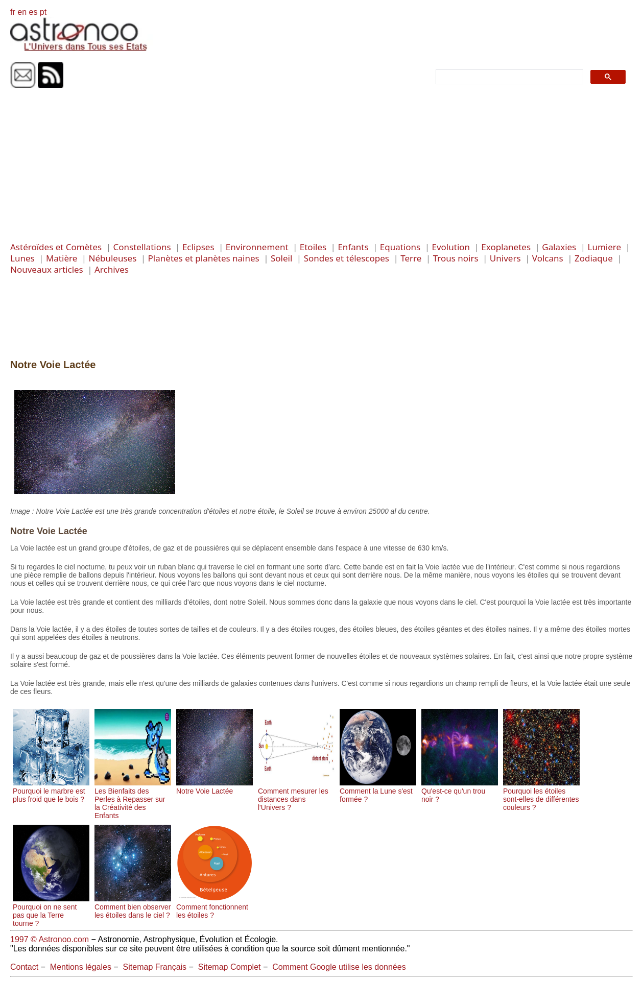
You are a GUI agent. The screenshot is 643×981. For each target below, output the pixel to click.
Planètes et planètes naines (203, 258)
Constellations (142, 247)
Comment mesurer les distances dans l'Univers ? (296, 795)
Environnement (257, 247)
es (33, 12)
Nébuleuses (113, 258)
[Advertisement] (321, 164)
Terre (410, 258)
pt (43, 12)
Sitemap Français (155, 967)
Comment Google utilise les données (339, 967)
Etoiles (313, 247)
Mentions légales (80, 967)
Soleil (281, 258)
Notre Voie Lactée (214, 787)
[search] (508, 77)
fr (12, 12)
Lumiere (605, 247)
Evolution (451, 247)
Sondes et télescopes (346, 258)
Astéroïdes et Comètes (56, 247)
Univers (505, 258)
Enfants (353, 247)
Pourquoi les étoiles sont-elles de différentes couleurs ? (541, 795)
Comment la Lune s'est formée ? (378, 791)
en (22, 12)
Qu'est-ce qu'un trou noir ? (459, 791)
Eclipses (198, 247)
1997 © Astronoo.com (49, 939)
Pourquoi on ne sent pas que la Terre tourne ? (51, 911)
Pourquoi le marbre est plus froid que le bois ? (51, 791)
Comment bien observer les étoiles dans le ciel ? (132, 907)
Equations (400, 247)
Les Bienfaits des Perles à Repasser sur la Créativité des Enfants (132, 799)
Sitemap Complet (229, 967)
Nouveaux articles (46, 269)
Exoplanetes (506, 247)
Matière (61, 258)
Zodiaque (594, 258)
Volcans (547, 258)
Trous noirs (456, 258)
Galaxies (559, 247)
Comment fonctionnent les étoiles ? (214, 907)
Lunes (22, 258)
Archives (111, 269)
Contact (24, 967)
